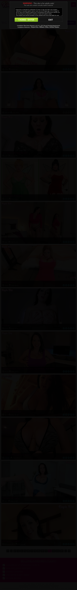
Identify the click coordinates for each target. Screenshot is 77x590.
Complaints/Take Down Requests (26, 25)
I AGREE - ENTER (26, 20)
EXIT (50, 20)
